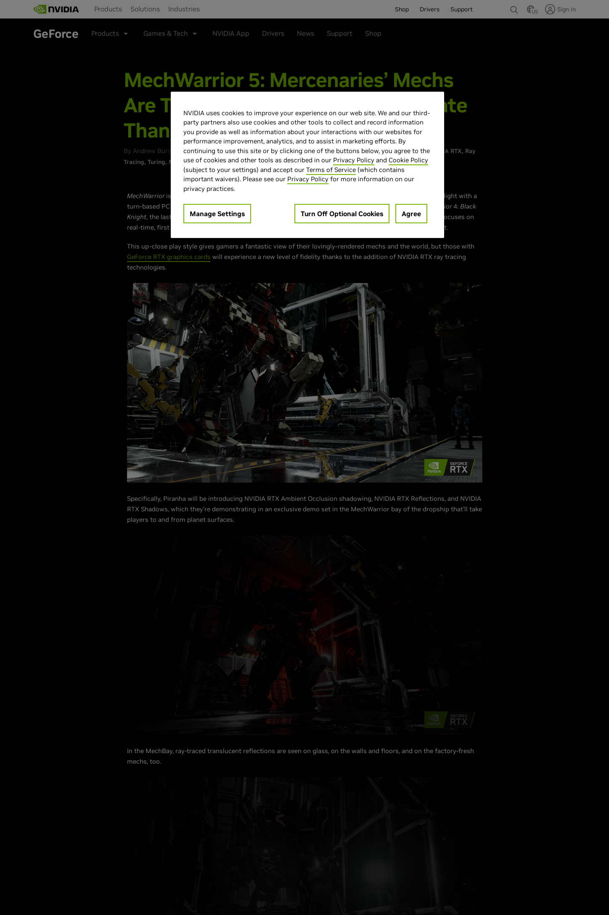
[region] (307, 165)
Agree (411, 213)
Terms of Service (331, 170)
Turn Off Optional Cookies (342, 213)
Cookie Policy (408, 160)
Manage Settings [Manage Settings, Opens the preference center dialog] (217, 213)
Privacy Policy (353, 160)
